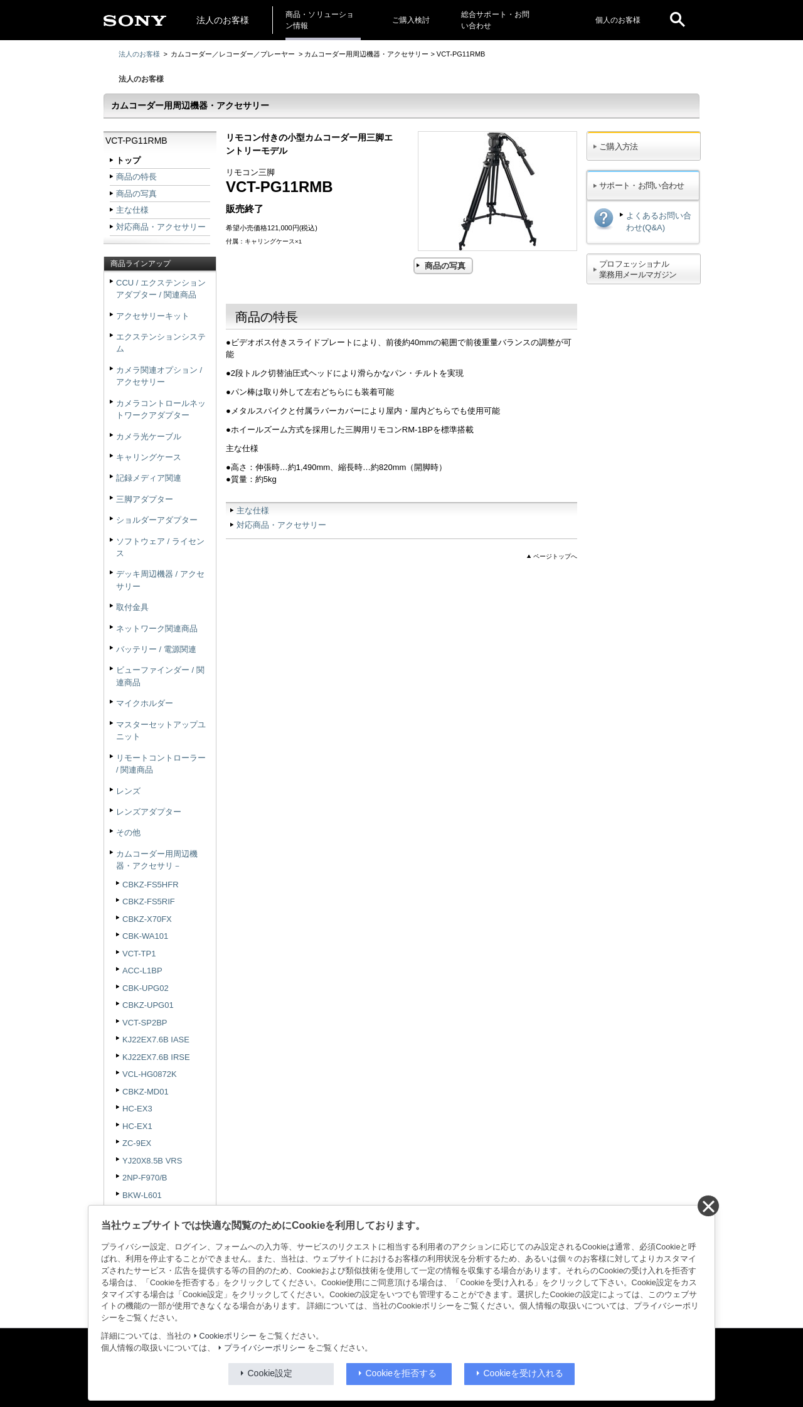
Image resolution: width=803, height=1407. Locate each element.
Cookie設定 (270, 1373)
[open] (677, 20)
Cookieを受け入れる (524, 1373)
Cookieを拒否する (401, 1373)
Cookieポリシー (228, 1336)
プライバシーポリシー (265, 1348)
